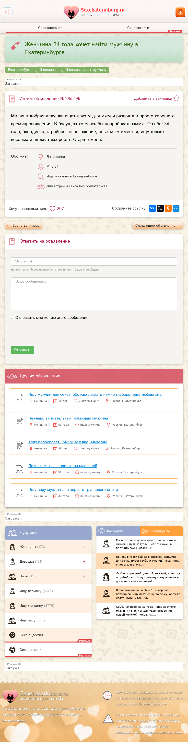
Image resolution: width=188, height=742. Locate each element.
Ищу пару (28, 620)
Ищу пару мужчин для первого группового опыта (73, 490)
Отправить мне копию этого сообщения (51, 318)
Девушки (27, 561)
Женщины (28, 546)
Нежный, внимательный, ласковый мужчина (68, 418)
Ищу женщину (32, 605)
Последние (110, 531)
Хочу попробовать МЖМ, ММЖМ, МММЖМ (67, 442)
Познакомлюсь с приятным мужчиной (62, 466)
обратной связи (171, 732)
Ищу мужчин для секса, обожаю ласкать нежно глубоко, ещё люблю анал (96, 394)
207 (60, 209)
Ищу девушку (31, 591)
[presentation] (48, 336)
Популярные (156, 531)
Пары (24, 576)
